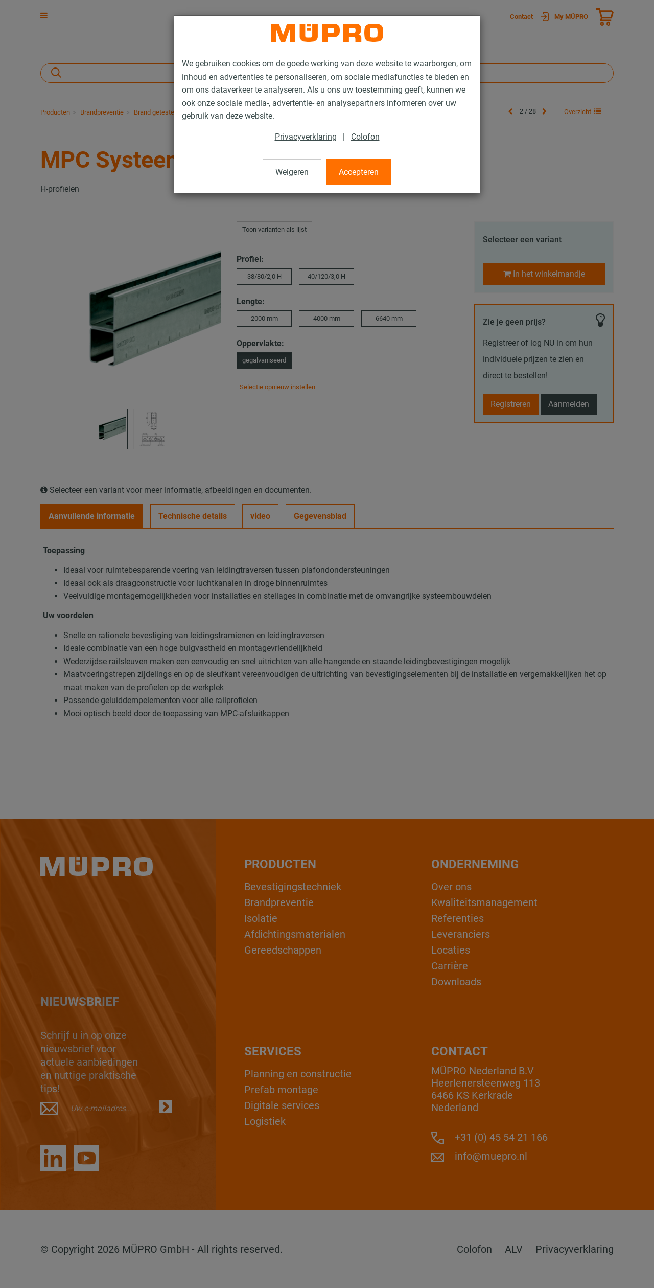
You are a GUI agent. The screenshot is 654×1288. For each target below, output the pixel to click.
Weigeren (292, 172)
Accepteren (359, 172)
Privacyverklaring (306, 137)
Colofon (365, 137)
